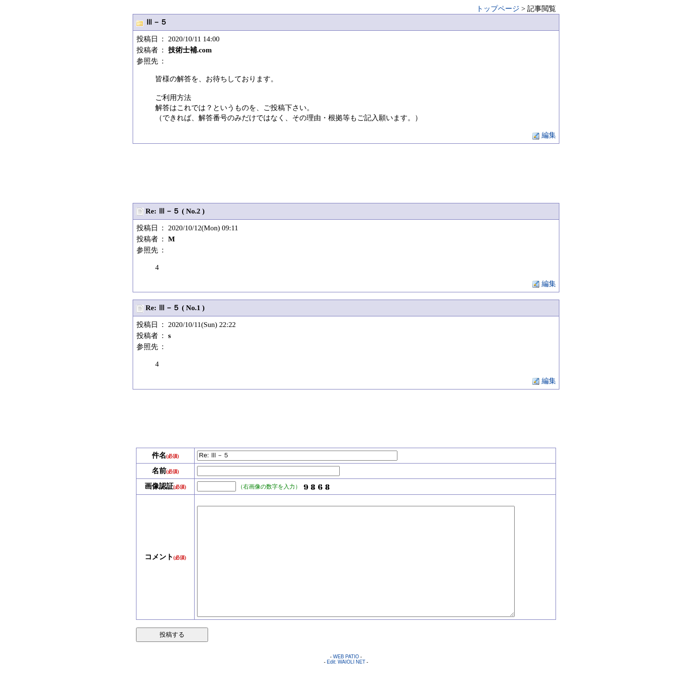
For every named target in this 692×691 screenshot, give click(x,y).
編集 (544, 135)
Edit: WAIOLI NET (346, 683)
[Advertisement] (346, 172)
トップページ (497, 8)
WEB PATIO (346, 678)
